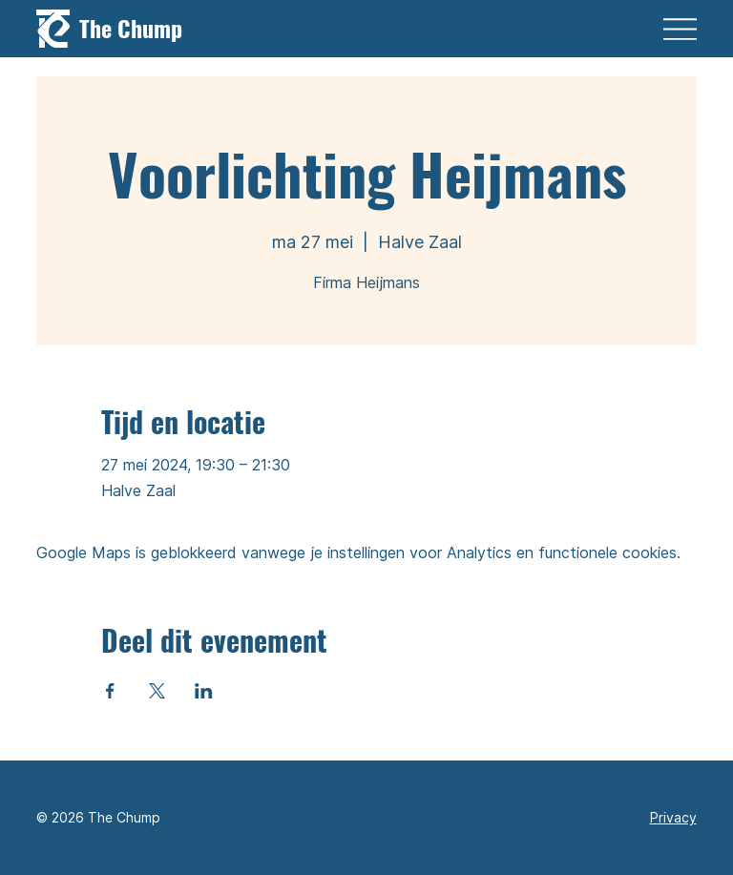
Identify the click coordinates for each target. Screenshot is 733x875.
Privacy (673, 817)
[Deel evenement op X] (157, 690)
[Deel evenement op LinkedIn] (204, 690)
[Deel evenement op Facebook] (110, 690)
